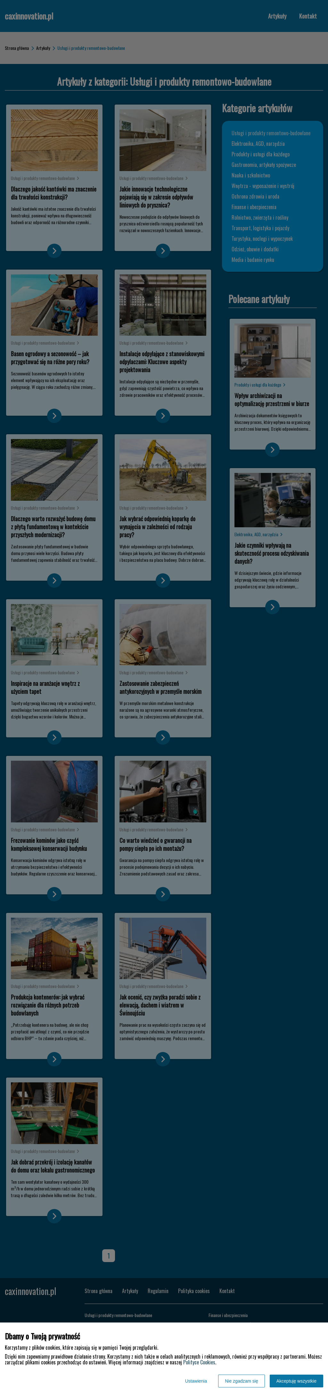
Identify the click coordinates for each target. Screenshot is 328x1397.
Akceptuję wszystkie (296, 1381)
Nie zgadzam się (241, 1381)
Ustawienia (196, 1381)
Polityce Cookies (199, 1362)
